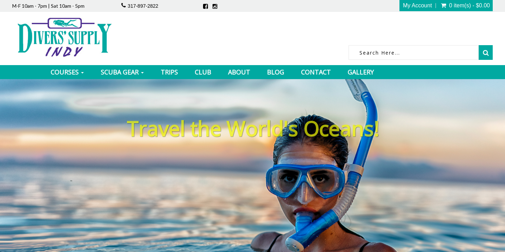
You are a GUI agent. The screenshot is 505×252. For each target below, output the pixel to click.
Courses (67, 72)
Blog (275, 72)
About (239, 72)
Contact (316, 72)
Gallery (361, 72)
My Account (417, 5)
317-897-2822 (143, 6)
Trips (169, 72)
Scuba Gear (122, 72)
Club (203, 72)
